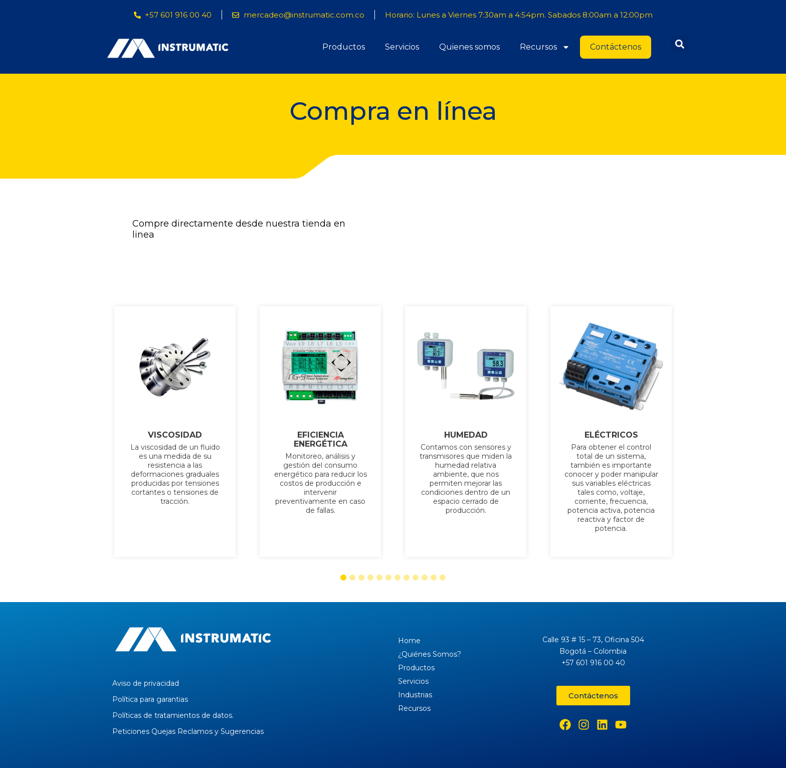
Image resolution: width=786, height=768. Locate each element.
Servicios (402, 47)
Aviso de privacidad (145, 683)
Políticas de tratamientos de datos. (173, 715)
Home (409, 640)
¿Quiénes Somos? (429, 654)
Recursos (545, 47)
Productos (343, 47)
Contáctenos (615, 47)
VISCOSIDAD (175, 435)
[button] (679, 44)
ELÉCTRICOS (611, 435)
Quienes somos (469, 47)
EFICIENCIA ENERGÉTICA (320, 440)
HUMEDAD (466, 435)
